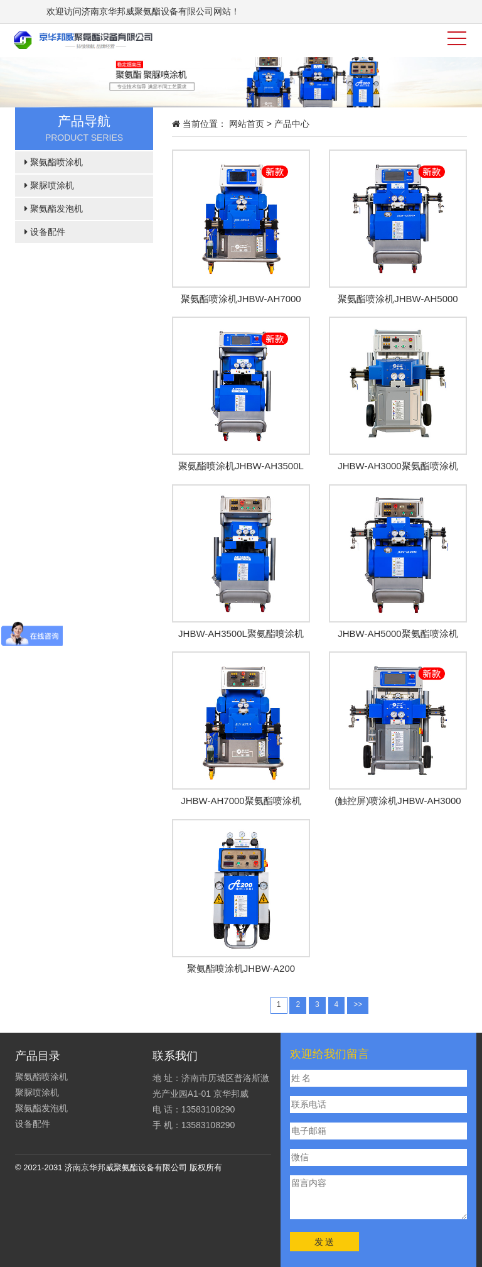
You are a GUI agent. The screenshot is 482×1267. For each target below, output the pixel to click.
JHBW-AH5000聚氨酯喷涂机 (398, 633)
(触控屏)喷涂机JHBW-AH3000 (398, 800)
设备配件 (44, 232)
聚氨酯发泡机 (53, 209)
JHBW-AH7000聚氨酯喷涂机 (241, 800)
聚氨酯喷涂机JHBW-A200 (241, 968)
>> (357, 1004)
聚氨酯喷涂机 (53, 162)
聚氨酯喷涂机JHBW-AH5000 (398, 298)
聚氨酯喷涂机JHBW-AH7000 (241, 298)
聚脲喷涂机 (49, 185)
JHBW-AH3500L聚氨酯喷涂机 (241, 633)
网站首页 (246, 124)
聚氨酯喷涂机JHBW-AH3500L (241, 465)
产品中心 (291, 124)
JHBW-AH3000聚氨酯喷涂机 (398, 465)
